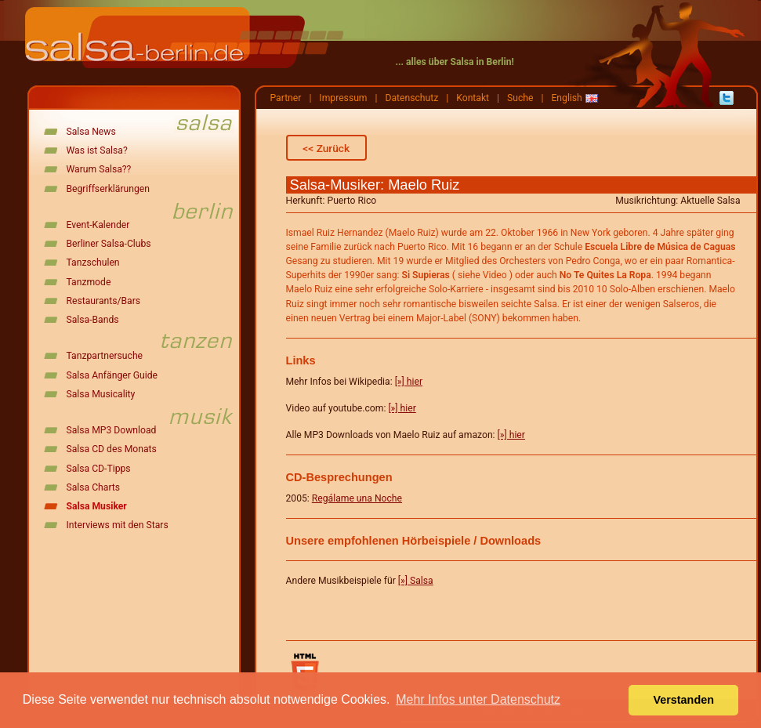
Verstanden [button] (683, 700)
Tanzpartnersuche (105, 355)
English (566, 97)
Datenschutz (411, 97)
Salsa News (91, 131)
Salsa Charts (94, 487)
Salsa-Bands (93, 319)
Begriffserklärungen (108, 188)
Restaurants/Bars (104, 300)
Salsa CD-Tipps (99, 468)
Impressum (343, 97)
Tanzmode (89, 282)
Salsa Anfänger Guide (112, 375)
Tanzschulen (93, 262)
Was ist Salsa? (97, 150)
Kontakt (472, 97)
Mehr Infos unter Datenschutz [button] (478, 699)
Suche (520, 97)
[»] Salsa (415, 580)
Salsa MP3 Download (112, 430)
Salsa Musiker (97, 506)
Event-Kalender (98, 224)
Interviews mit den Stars (118, 525)
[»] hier (408, 381)
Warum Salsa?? (99, 169)
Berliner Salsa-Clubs (109, 243)
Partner (286, 97)
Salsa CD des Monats (112, 449)
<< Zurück (326, 148)
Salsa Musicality (101, 394)
